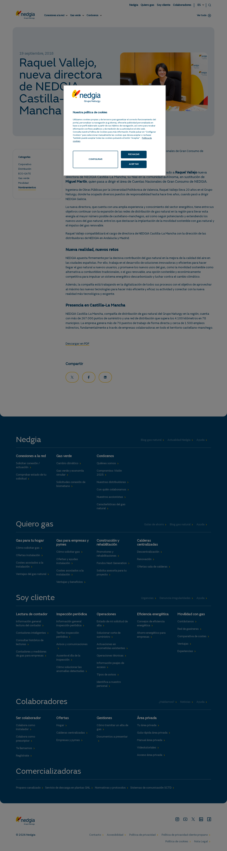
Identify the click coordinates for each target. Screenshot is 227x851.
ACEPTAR (147, 154)
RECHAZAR (125, 154)
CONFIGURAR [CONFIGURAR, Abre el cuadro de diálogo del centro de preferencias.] (100, 154)
